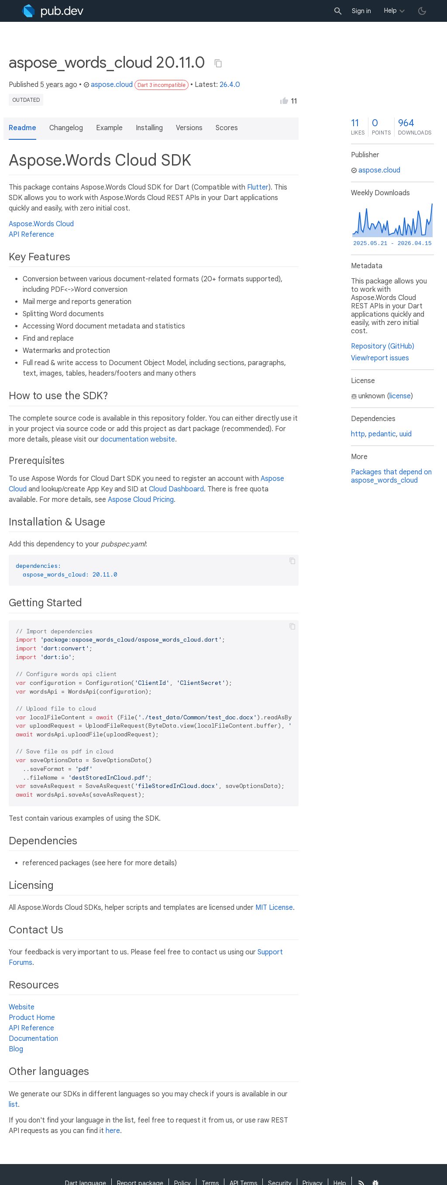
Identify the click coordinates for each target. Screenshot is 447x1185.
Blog (16, 1049)
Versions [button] (189, 128)
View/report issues (380, 358)
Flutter (257, 187)
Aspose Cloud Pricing (141, 499)
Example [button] (109, 128)
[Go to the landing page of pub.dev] (52, 10)
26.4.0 (230, 84)
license (400, 396)
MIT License (274, 907)
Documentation (33, 1038)
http (358, 434)
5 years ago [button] (58, 84)
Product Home (32, 1017)
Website (21, 1007)
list (13, 1104)
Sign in (361, 11)
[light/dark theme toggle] (422, 11)
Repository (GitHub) (382, 346)
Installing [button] (149, 128)
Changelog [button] (66, 128)
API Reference (31, 234)
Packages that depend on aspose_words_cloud (391, 476)
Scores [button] (227, 128)
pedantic (382, 434)
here (113, 1130)
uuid (405, 434)
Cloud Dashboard (176, 489)
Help (390, 10)
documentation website (137, 439)
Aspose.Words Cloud (41, 224)
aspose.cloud (108, 84)
